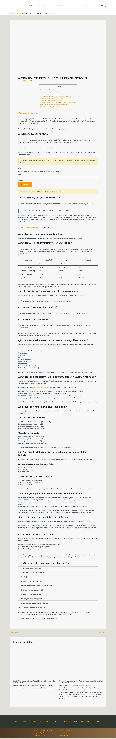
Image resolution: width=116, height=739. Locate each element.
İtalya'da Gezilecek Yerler (66, 731)
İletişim (72, 722)
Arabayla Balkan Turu (41, 736)
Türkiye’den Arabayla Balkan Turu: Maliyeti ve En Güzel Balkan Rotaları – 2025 (33, 682)
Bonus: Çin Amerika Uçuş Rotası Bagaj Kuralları (52, 107)
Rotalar (42, 6)
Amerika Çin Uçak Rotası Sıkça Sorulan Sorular (52, 109)
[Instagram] (105, 6)
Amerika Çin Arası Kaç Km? (46, 90)
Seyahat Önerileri (62, 6)
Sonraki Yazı (102, 633)
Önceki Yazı (14, 633)
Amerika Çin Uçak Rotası (66, 733)
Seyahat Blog (85, 6)
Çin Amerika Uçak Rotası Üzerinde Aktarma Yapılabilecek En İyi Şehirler (58, 102)
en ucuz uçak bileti (39, 388)
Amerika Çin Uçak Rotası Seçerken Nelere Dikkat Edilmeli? (54, 104)
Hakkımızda (95, 6)
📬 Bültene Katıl (25, 185)
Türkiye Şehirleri (74, 6)
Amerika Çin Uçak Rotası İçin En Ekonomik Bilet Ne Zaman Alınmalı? (57, 98)
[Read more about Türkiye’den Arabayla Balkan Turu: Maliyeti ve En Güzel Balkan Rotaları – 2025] (35, 663)
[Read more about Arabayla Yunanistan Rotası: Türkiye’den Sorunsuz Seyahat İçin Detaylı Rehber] (81, 663)
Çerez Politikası (80, 722)
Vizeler (35, 6)
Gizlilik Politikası (90, 722)
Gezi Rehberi (50, 6)
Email (20, 174)
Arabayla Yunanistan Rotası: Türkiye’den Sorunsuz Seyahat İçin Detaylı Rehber (81, 682)
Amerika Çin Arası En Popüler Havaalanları (50, 100)
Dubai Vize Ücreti (64, 736)
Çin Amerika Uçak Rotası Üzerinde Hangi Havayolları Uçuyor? (55, 96)
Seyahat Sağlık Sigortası (42, 733)
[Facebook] (102, 6)
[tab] (58, 568)
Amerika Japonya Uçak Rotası (43, 731)
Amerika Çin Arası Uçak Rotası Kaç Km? (49, 92)
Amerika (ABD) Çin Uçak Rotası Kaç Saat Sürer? (52, 94)
